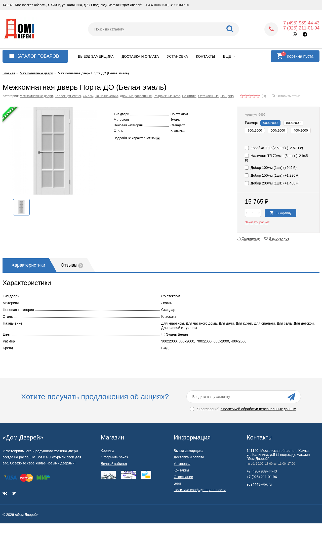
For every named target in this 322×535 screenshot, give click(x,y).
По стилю (189, 96)
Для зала (284, 323)
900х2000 (270, 123)
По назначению (106, 96)
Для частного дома (201, 323)
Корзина (107, 451)
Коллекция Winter (68, 96)
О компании (183, 477)
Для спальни (264, 323)
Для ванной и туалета (179, 328)
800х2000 (293, 123)
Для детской (304, 323)
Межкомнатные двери (36, 96)
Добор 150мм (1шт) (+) (272, 175)
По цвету (227, 96)
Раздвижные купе (167, 96)
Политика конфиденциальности (200, 490)
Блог (177, 483)
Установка (177, 56)
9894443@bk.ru (259, 484)
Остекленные (208, 96)
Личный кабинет (114, 464)
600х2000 (278, 130)
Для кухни (244, 323)
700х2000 (255, 130)
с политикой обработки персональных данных (258, 409)
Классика (178, 131)
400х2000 (301, 130)
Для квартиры (172, 323)
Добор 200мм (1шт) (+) (272, 183)
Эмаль (88, 96)
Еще (229, 56)
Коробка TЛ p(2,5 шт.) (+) (274, 148)
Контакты (205, 56)
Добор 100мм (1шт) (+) (271, 168)
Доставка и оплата (140, 56)
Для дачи (226, 323)
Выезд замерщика (95, 56)
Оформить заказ (114, 457)
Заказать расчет (257, 222)
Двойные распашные (136, 96)
